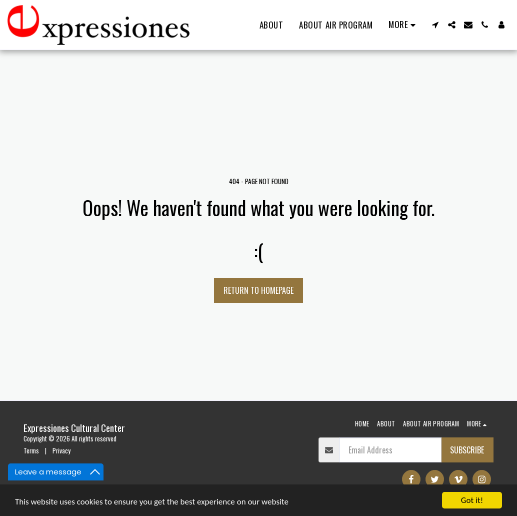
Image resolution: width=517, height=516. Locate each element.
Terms (31, 450)
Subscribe (467, 450)
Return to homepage (259, 290)
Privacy (61, 450)
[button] (435, 25)
